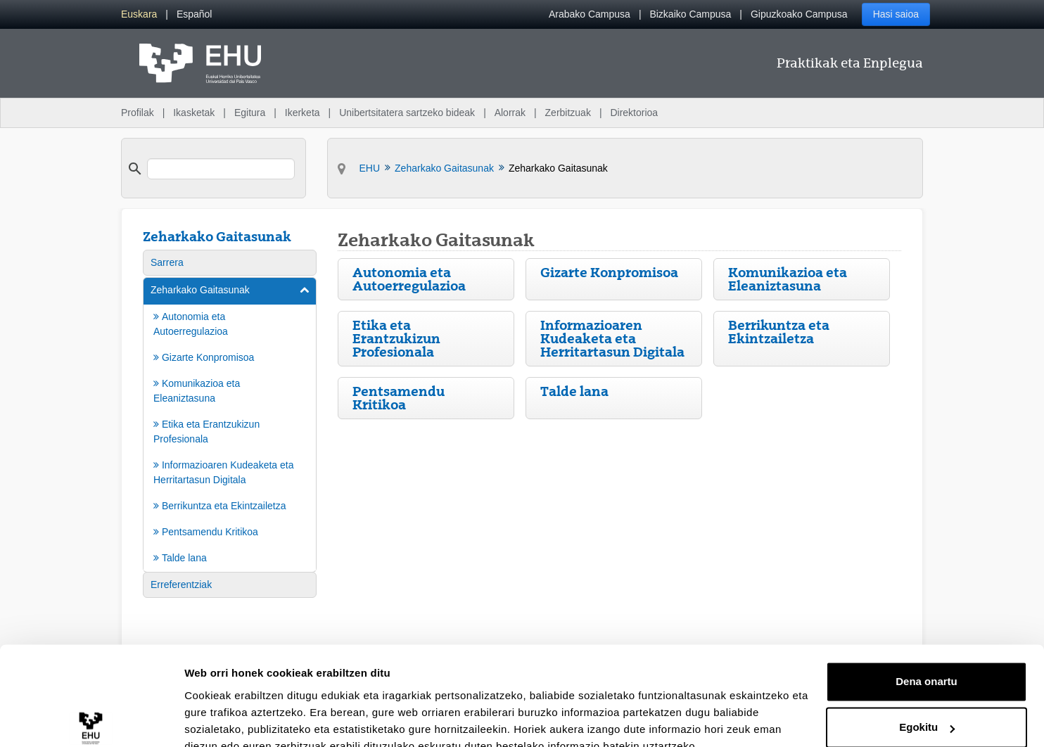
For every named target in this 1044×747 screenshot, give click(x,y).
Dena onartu (926, 616)
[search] (221, 168)
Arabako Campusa (589, 14)
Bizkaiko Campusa (690, 14)
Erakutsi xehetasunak (239, 719)
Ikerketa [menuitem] (302, 112)
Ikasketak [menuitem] (194, 112)
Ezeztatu (926, 708)
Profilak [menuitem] (137, 112)
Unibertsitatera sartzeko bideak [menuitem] (407, 112)
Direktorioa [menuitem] (634, 112)
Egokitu (927, 662)
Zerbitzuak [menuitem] (568, 112)
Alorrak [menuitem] (510, 112)
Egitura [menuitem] (249, 112)
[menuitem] (139, 14)
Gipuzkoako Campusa (799, 14)
